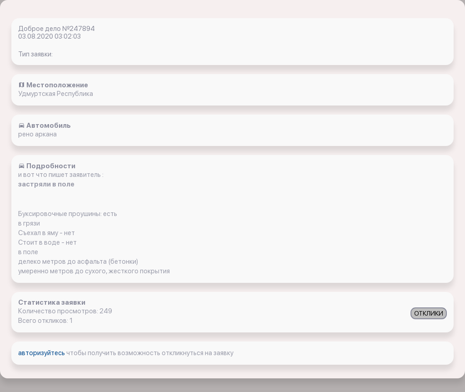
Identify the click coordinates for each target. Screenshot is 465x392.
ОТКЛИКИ (428, 313)
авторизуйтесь (42, 353)
